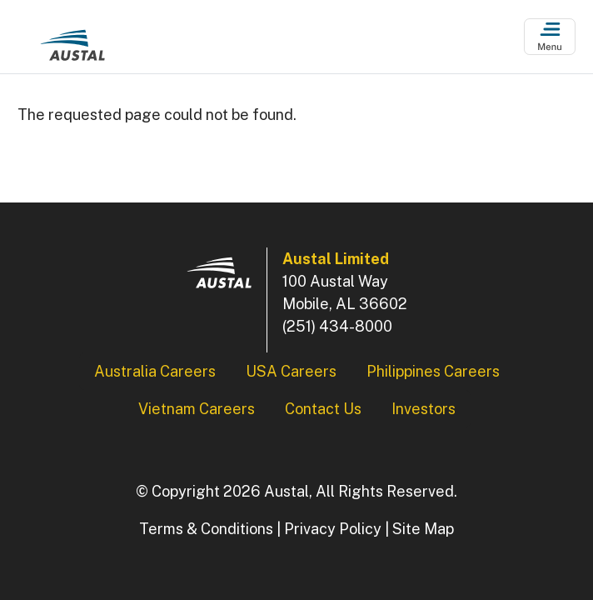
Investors (423, 409)
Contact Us (323, 409)
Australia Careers (155, 371)
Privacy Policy (332, 529)
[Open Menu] (550, 37)
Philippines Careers (433, 371)
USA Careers (291, 371)
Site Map (423, 529)
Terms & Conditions (206, 529)
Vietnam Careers (196, 409)
